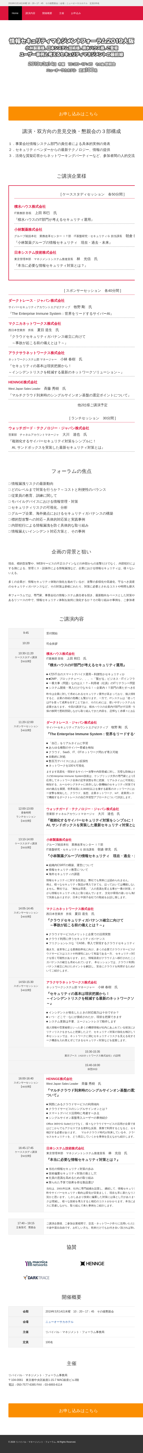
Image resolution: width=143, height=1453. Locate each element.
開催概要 (47, 13)
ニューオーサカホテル (59, 1321)
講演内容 (30, 13)
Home (15, 13)
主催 (61, 13)
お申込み (76, 13)
